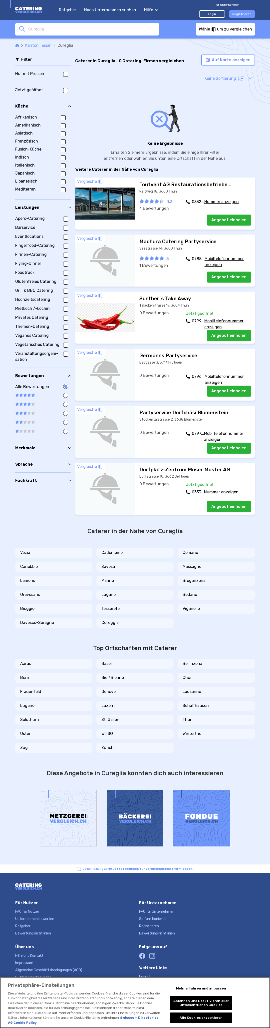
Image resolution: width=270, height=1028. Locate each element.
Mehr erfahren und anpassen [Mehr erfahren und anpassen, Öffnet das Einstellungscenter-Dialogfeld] (201, 988)
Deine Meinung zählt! (138, 868)
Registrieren (242, 14)
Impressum (24, 963)
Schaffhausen (196, 705)
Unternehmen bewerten (34, 919)
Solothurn (29, 719)
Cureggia (110, 622)
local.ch (145, 976)
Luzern (108, 705)
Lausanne (192, 691)
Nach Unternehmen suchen (110, 10)
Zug (24, 747)
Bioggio (27, 608)
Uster (25, 733)
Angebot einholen (229, 220)
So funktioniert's (152, 919)
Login (212, 14)
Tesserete (110, 608)
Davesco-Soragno (37, 622)
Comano (190, 552)
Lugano (108, 594)
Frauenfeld (30, 691)
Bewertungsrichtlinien (33, 933)
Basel (106, 663)
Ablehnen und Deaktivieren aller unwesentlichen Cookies (201, 1003)
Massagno (192, 566)
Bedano (190, 594)
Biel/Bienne (112, 677)
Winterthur (193, 733)
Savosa (108, 566)
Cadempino (112, 552)
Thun (188, 719)
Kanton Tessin (38, 45)
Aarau (25, 663)
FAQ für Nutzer (27, 911)
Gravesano (30, 594)
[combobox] (92, 29)
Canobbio (29, 566)
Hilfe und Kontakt (29, 955)
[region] (135, 1002)
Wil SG (107, 733)
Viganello (191, 608)
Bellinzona (192, 663)
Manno (107, 580)
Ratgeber (67, 10)
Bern (24, 677)
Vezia (25, 552)
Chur (187, 677)
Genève (108, 691)
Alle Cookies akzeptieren (201, 1017)
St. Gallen (110, 719)
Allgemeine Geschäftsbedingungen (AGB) (48, 970)
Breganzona (194, 580)
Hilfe (151, 10)
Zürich (107, 747)
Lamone (27, 580)
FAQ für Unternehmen (156, 911)
